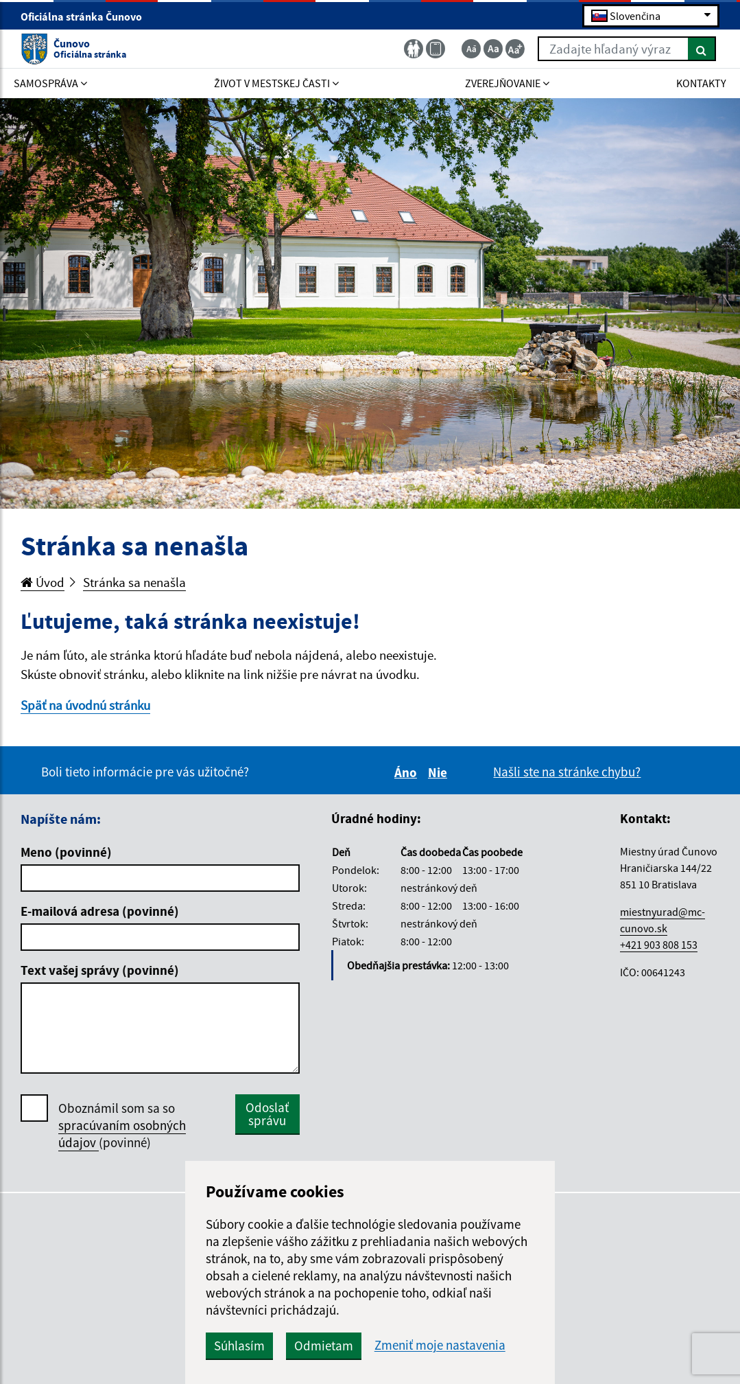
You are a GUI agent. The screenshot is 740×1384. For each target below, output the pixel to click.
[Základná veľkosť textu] (493, 48)
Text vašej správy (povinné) (100, 970)
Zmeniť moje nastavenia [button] (439, 1345)
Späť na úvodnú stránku (85, 705)
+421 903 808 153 (658, 945)
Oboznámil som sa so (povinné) (122, 1125)
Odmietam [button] (323, 1345)
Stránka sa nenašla (134, 582)
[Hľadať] (702, 48)
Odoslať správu (267, 1114)
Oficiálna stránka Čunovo (87, 16)
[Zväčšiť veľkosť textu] (515, 48)
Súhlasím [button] (239, 1345)
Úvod (42, 582)
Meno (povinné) (66, 852)
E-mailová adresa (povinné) (100, 911)
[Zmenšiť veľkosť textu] (471, 48)
